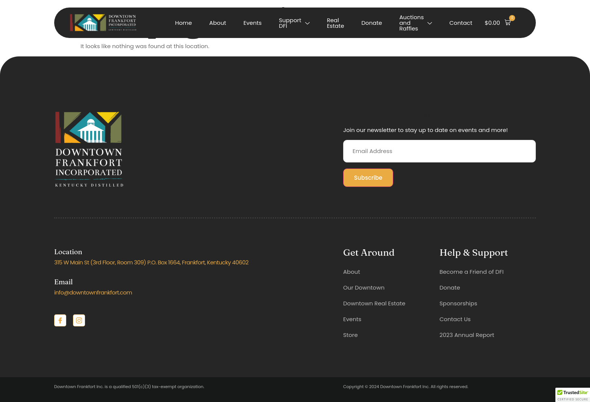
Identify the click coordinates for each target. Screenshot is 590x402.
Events (252, 23)
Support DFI (294, 23)
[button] (497, 23)
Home (183, 23)
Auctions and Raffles (415, 22)
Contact (460, 23)
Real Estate (335, 23)
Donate (372, 23)
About (217, 23)
